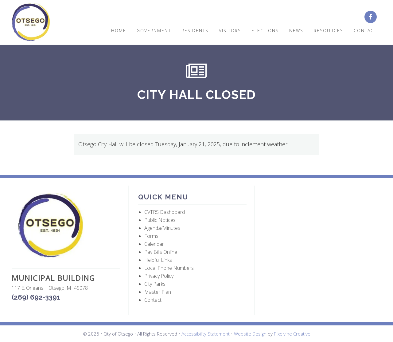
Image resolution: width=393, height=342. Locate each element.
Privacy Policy (158, 276)
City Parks (154, 284)
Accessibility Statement (205, 334)
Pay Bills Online (160, 252)
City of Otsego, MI (31, 22)
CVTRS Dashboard (164, 212)
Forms (151, 236)
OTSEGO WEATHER (319, 215)
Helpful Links (158, 260)
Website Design (250, 334)
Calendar (154, 244)
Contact (152, 300)
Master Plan (157, 292)
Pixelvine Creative (292, 334)
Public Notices (160, 220)
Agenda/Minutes (162, 228)
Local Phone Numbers (169, 268)
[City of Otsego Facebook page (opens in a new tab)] (372, 17)
